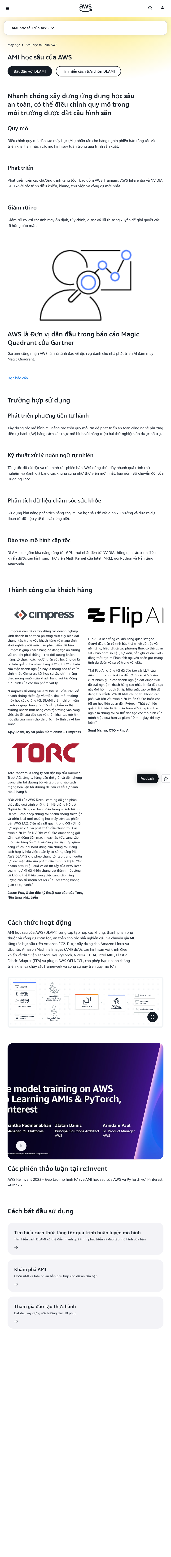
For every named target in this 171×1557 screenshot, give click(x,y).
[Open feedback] (166, 778)
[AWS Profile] (162, 8)
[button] (33, 28)
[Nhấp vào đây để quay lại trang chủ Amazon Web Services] (85, 8)
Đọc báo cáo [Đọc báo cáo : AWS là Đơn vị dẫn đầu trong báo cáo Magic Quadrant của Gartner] (18, 378)
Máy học (14, 45)
